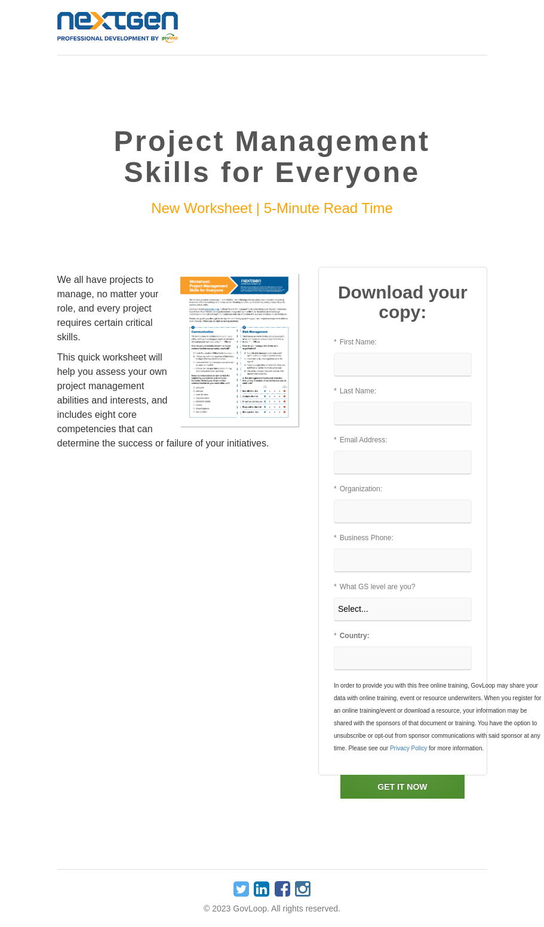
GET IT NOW (402, 787)
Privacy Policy (408, 748)
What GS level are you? (374, 587)
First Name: (355, 342)
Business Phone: (364, 538)
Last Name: (355, 391)
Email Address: (361, 440)
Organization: (358, 489)
